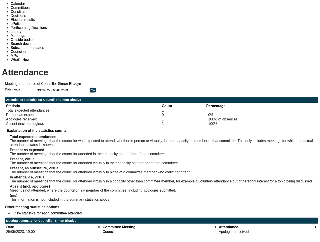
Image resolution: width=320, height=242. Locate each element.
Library (16, 32)
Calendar (18, 4)
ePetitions (18, 24)
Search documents (25, 44)
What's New (20, 60)
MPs (14, 56)
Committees (20, 8)
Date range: (13, 89)
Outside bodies (22, 40)
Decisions (18, 16)
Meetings (18, 36)
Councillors (19, 52)
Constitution (20, 12)
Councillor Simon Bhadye (61, 84)
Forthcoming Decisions (29, 28)
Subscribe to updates (27, 48)
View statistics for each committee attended (47, 213)
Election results (23, 20)
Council (108, 232)
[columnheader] (53, 227)
